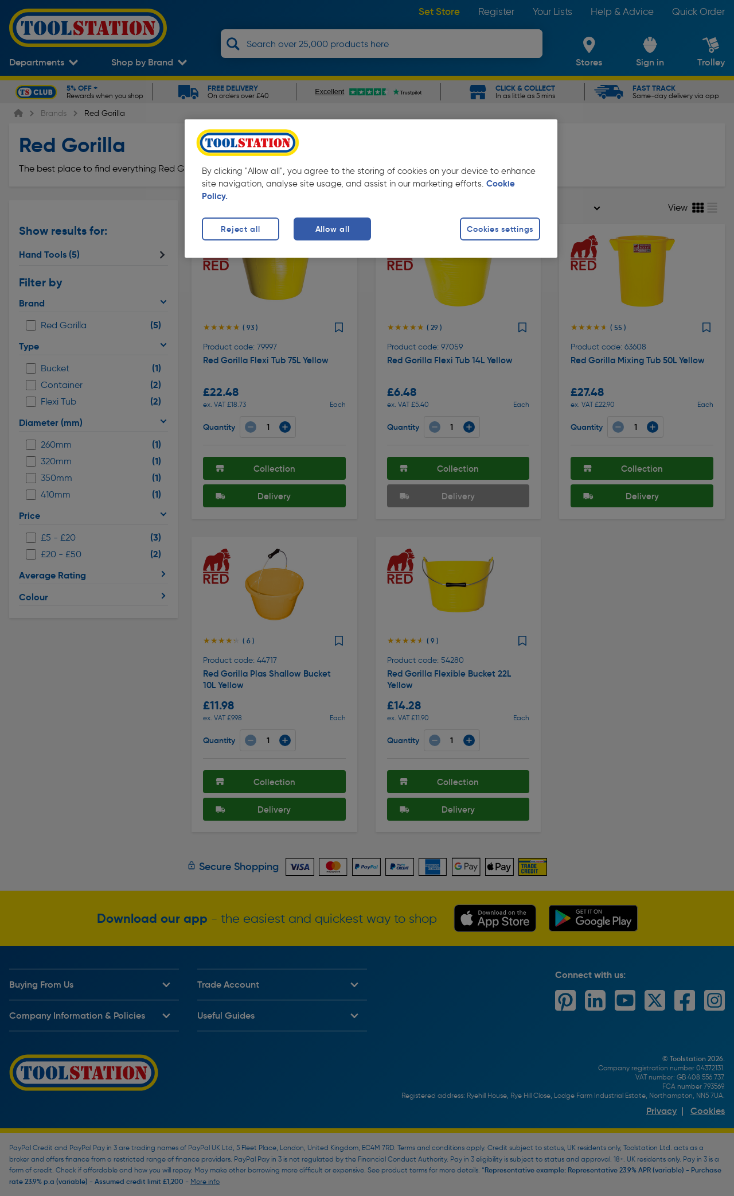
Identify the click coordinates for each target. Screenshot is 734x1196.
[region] (371, 188)
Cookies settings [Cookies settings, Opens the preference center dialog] (500, 229)
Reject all (240, 229)
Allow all (332, 229)
